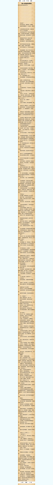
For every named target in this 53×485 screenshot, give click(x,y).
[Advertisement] (26, 14)
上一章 (22, 482)
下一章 (30, 482)
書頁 (26, 482)
